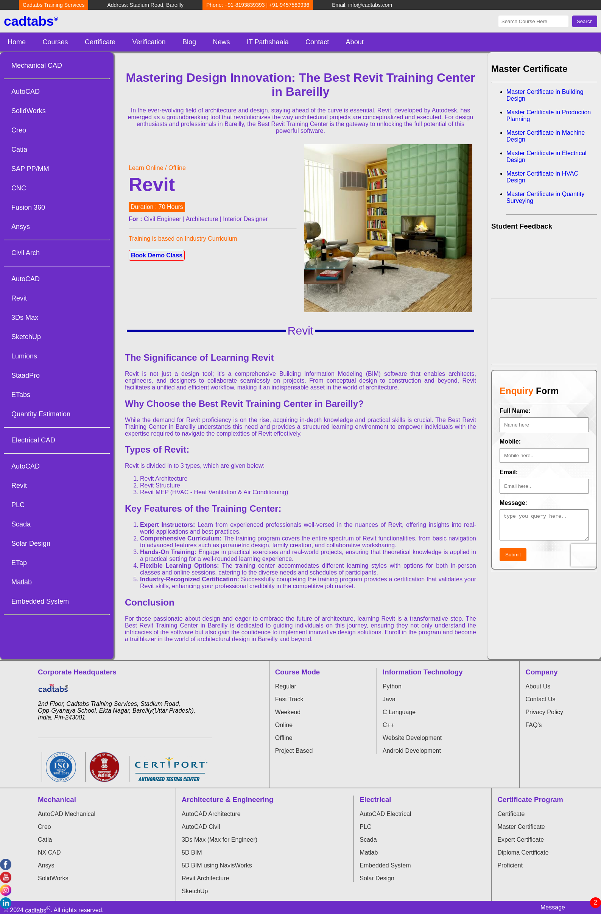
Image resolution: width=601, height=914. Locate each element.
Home (17, 42)
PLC (18, 505)
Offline (284, 738)
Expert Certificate (520, 839)
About (355, 42)
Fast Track (289, 699)
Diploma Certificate (522, 852)
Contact (317, 42)
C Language (399, 712)
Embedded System (40, 601)
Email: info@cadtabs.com (362, 5)
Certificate (100, 42)
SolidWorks (28, 111)
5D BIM (192, 852)
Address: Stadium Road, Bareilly (145, 5)
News (221, 42)
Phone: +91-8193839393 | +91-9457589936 (257, 5)
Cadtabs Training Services (53, 5)
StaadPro (25, 375)
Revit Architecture (205, 878)
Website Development (412, 738)
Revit (19, 298)
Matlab (21, 582)
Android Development (412, 750)
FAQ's (533, 725)
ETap (19, 563)
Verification (148, 42)
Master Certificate (521, 827)
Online (284, 725)
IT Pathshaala (268, 42)
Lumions (24, 356)
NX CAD (49, 852)
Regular (285, 686)
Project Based (294, 750)
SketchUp (26, 337)
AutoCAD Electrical (385, 814)
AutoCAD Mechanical (66, 814)
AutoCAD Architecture (211, 814)
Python (392, 686)
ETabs (20, 395)
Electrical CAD (33, 440)
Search (585, 21)
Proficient (510, 865)
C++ (388, 725)
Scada (21, 524)
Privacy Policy (544, 712)
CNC (18, 188)
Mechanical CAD (36, 65)
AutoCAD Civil (201, 827)
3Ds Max (24, 317)
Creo (18, 130)
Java (389, 699)
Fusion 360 (28, 207)
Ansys (20, 226)
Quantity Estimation (40, 414)
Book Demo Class (156, 255)
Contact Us (540, 699)
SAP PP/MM (30, 169)
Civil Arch (25, 253)
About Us (537, 686)
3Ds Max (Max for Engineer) (219, 839)
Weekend (287, 712)
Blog (189, 42)
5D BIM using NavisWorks (217, 865)
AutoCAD (25, 91)
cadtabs (31, 21)
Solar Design (30, 543)
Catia (19, 149)
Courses (55, 42)
